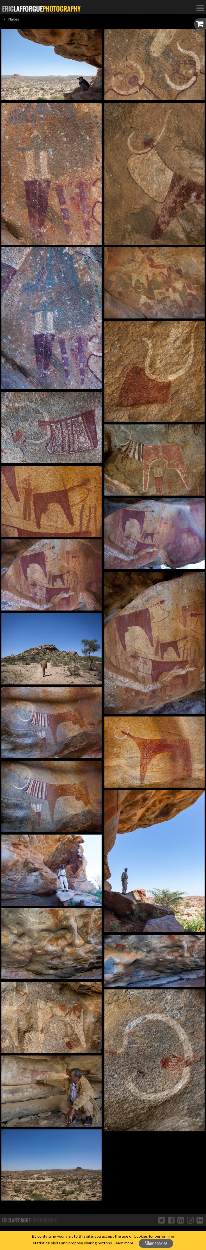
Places (13, 19)
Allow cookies (156, 1243)
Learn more (123, 1242)
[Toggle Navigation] (200, 8)
